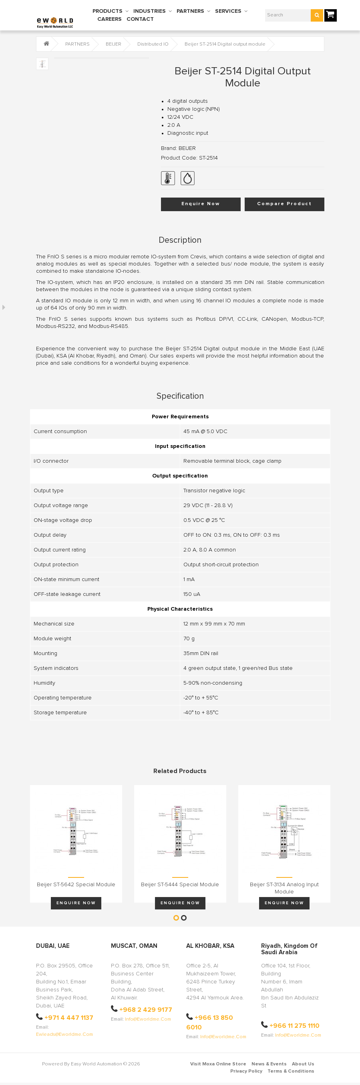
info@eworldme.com (148, 1019)
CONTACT (140, 19)
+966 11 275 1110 (294, 1026)
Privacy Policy (246, 1071)
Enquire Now (200, 204)
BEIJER (113, 44)
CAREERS (109, 19)
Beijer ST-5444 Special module (180, 884)
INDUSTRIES (149, 11)
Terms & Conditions (290, 1071)
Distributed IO (153, 44)
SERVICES (228, 11)
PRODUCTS (108, 11)
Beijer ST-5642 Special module (76, 884)
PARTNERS (190, 11)
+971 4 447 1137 (68, 1018)
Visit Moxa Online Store (218, 1064)
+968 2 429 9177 (145, 1010)
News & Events (269, 1064)
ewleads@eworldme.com (64, 1034)
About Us (303, 1064)
